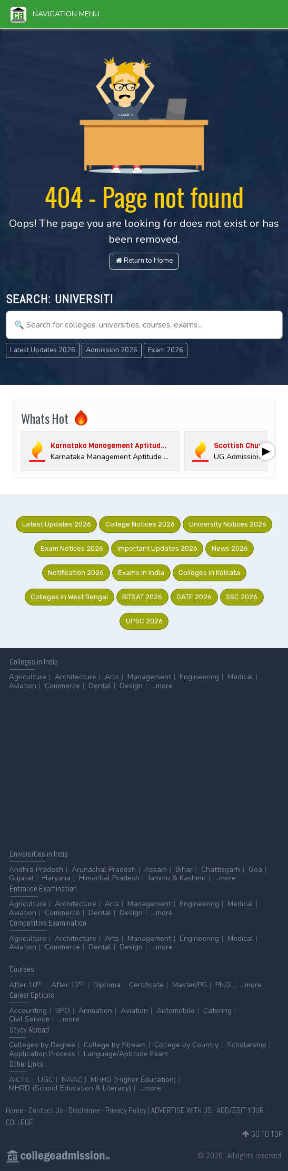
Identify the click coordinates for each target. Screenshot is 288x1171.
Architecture (75, 677)
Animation (95, 1011)
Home (14, 1110)
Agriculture (27, 677)
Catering (217, 1011)
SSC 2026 (241, 597)
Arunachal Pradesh (104, 870)
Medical (240, 677)
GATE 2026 (194, 597)
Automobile (175, 1011)
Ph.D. (223, 985)
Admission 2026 (111, 350)
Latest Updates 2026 (42, 350)
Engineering (199, 677)
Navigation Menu (55, 14)
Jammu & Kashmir (177, 878)
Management (149, 677)
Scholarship (246, 1045)
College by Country (186, 1045)
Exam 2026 (165, 350)
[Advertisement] (144, 769)
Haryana (56, 878)
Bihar (184, 870)
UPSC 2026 (144, 621)
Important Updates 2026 (157, 548)
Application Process (42, 1054)
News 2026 (230, 548)
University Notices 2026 (227, 524)
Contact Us (45, 1110)
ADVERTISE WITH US (181, 1110)
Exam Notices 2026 (72, 548)
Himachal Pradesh (109, 878)
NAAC (72, 1080)
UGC (45, 1080)
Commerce (62, 686)
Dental (99, 686)
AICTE (19, 1080)
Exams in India (141, 573)
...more (162, 686)
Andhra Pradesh (36, 870)
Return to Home (144, 260)
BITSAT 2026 (142, 597)
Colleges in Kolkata (209, 573)
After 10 (26, 985)
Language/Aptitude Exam (126, 1054)
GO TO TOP (262, 1134)
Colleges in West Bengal (69, 597)
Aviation (22, 686)
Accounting (28, 1011)
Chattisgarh (220, 870)
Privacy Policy (125, 1110)
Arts (112, 677)
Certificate (146, 985)
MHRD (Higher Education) (133, 1080)
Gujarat (21, 878)
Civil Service (29, 1019)
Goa (255, 870)
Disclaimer (84, 1110)
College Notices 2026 (140, 524)
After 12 (68, 985)
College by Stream (115, 1045)
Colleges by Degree (42, 1045)
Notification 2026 (76, 573)
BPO (62, 1011)
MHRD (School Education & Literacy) (70, 1088)
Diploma (107, 985)
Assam (155, 870)
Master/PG (189, 985)
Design (131, 686)
